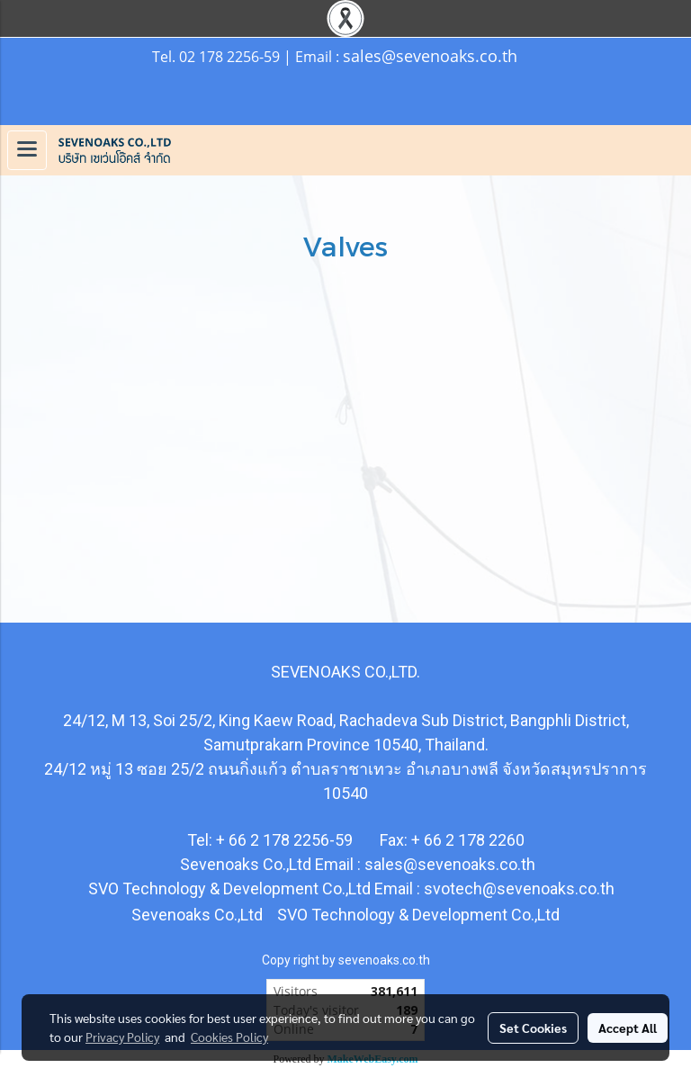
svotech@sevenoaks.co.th (519, 888)
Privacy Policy (122, 1036)
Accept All (627, 1027)
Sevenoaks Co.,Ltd (197, 914)
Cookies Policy (229, 1036)
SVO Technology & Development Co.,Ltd (417, 914)
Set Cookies (533, 1027)
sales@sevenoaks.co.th (430, 56)
